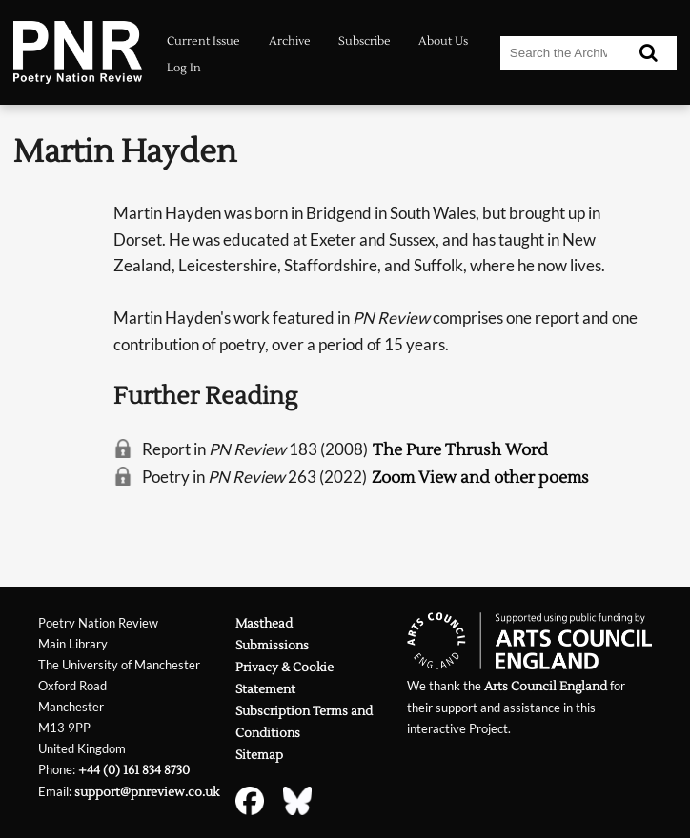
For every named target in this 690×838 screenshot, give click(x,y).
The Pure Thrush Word (460, 450)
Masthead (264, 623)
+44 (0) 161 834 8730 (134, 770)
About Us (443, 41)
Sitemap (259, 755)
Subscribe (364, 41)
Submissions (272, 645)
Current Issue (203, 41)
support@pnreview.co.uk (146, 792)
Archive (290, 41)
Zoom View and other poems (480, 478)
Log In (184, 68)
